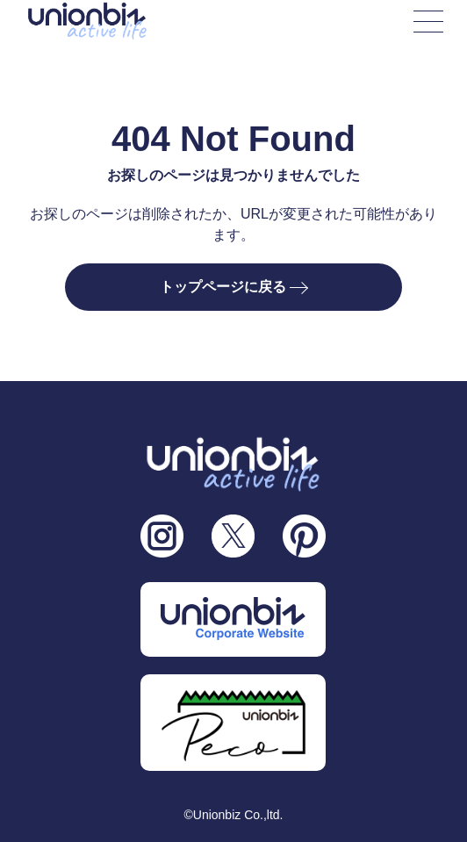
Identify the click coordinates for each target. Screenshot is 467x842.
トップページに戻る (233, 286)
